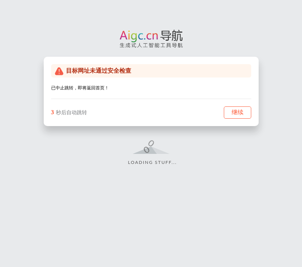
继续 (237, 112)
